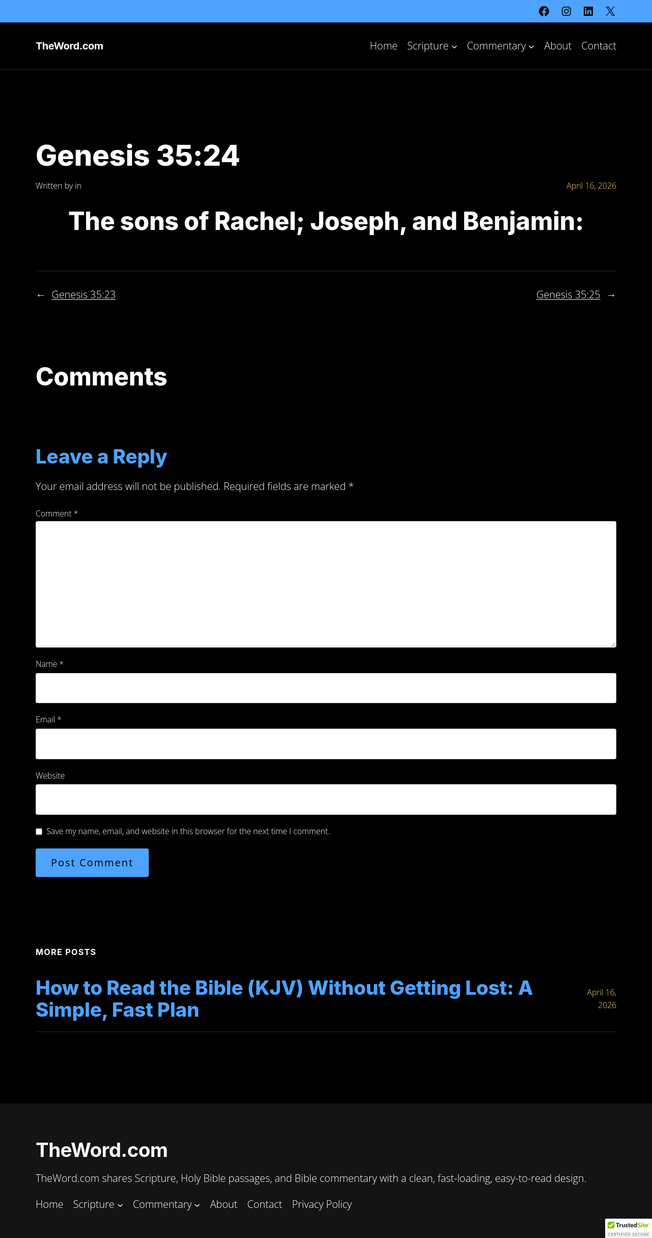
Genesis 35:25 (568, 294)
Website (50, 775)
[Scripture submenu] (454, 46)
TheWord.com (69, 46)
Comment (57, 513)
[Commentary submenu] (531, 46)
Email (49, 719)
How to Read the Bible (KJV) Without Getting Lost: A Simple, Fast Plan (284, 999)
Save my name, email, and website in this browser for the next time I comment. (188, 831)
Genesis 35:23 (83, 294)
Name (50, 663)
